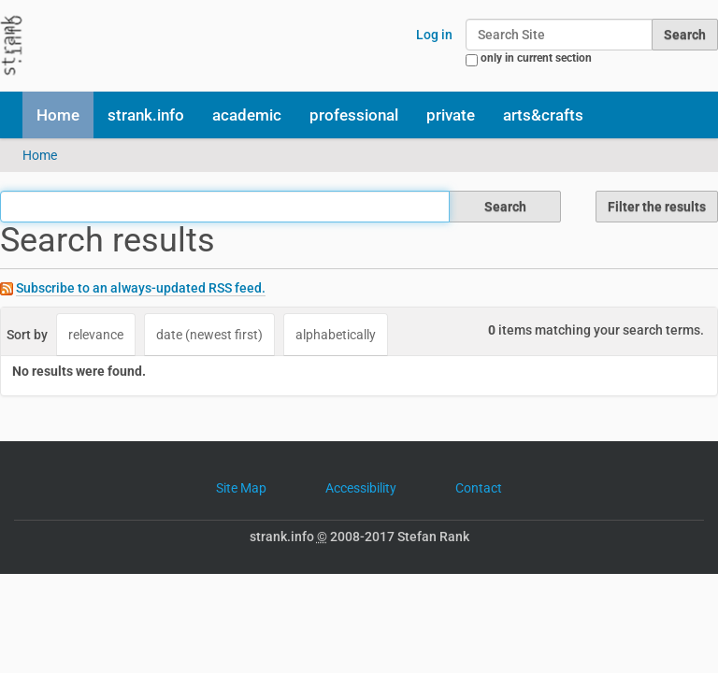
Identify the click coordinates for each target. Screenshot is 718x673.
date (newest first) (209, 334)
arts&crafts (543, 115)
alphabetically (335, 334)
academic (246, 115)
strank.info (146, 115)
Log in (434, 34)
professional (353, 115)
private (450, 115)
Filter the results (657, 206)
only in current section (536, 57)
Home (57, 115)
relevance (95, 334)
